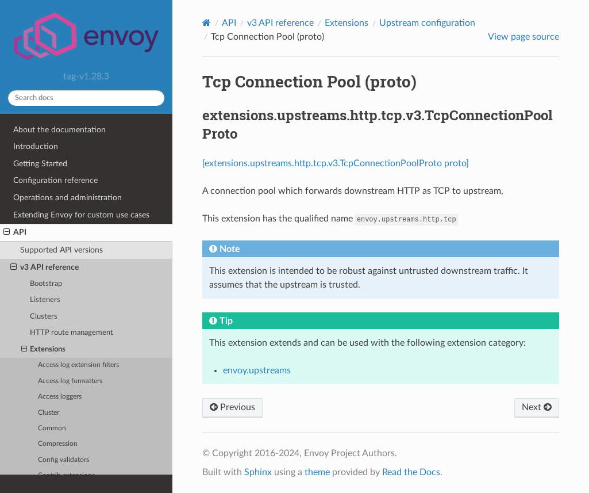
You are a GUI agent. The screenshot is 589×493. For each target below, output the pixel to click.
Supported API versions (61, 250)
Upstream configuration (427, 23)
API (14, 232)
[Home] (206, 23)
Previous (232, 407)
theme (317, 472)
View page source (523, 36)
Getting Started (40, 163)
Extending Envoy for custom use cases (81, 215)
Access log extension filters (78, 365)
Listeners (45, 300)
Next (537, 407)
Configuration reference (55, 180)
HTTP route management (71, 333)
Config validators (63, 460)
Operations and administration (67, 197)
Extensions (43, 350)
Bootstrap (46, 284)
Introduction (35, 146)
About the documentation (59, 129)
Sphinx (258, 472)
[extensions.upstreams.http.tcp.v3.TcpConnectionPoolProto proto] (335, 163)
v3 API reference (44, 267)
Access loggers (60, 396)
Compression (58, 444)
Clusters (43, 316)
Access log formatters (70, 381)
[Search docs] (86, 98)
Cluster (48, 413)
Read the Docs (411, 472)
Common (52, 428)
